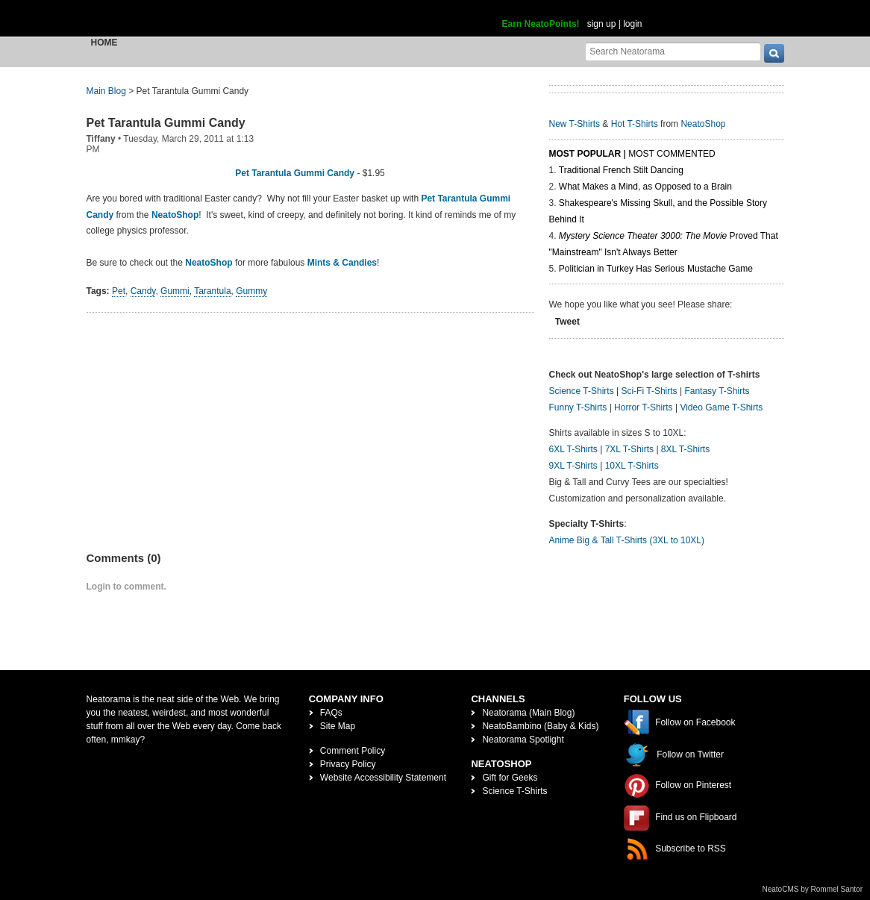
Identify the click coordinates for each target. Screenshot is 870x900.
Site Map (337, 726)
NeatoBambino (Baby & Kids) (540, 726)
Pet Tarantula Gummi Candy (166, 122)
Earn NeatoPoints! (541, 24)
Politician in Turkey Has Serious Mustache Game (656, 268)
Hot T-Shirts (634, 124)
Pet (118, 291)
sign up (601, 24)
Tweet (567, 321)
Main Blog (106, 91)
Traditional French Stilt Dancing (621, 170)
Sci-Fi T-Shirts (649, 391)
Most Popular (585, 154)
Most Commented (671, 154)
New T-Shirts (574, 124)
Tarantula (212, 291)
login (632, 24)
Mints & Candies (342, 262)
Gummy (251, 291)
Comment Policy (352, 751)
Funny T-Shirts (578, 407)
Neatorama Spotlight (522, 739)
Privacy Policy (348, 764)
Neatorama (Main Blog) (528, 712)
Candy (143, 291)
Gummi (175, 291)
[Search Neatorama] (673, 51)
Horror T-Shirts (643, 407)
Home (104, 42)
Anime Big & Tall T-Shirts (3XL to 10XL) (627, 540)
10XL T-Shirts (632, 465)
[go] (774, 53)
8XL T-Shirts (685, 449)
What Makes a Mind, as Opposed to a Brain (645, 186)
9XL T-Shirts (573, 465)
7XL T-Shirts (629, 449)
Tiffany (101, 139)
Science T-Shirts (581, 391)
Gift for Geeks (509, 777)
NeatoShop (174, 215)
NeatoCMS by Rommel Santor (813, 889)
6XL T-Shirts (573, 449)
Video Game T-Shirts (721, 407)
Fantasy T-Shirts (716, 391)
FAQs (331, 712)
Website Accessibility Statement (383, 777)
